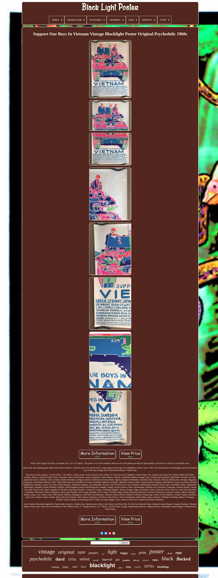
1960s (128, 567)
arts (103, 554)
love (83, 566)
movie (133, 554)
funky (65, 567)
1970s (72, 559)
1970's (149, 566)
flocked (183, 558)
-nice (75, 566)
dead (169, 553)
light (112, 552)
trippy (124, 553)
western (145, 560)
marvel (107, 559)
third (60, 559)
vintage (46, 552)
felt (117, 559)
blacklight (102, 565)
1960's (155, 560)
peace (120, 568)
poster (156, 551)
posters (93, 553)
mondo (96, 560)
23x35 (137, 567)
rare (81, 552)
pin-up (136, 560)
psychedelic (41, 558)
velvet (84, 559)
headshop (163, 566)
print (142, 552)
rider (178, 553)
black (167, 558)
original (66, 552)
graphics (126, 560)
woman (55, 567)
